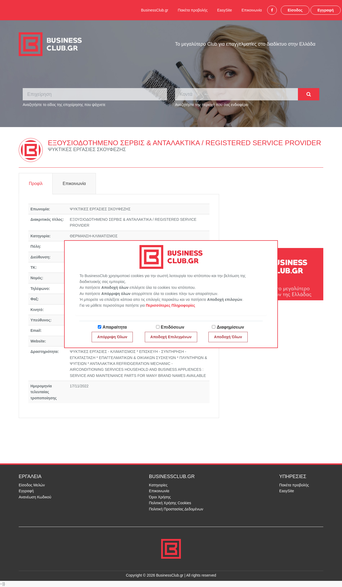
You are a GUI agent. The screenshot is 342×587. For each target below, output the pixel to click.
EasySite (224, 10)
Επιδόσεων (172, 327)
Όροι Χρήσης (160, 497)
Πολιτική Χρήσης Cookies (170, 503)
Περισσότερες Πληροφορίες (170, 305)
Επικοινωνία (252, 10)
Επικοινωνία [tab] (74, 183)
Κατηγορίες (158, 485)
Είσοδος (295, 10)
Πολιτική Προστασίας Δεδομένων (176, 509)
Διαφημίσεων (230, 327)
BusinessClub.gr (154, 10)
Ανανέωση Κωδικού (35, 497)
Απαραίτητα (115, 327)
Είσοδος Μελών (32, 485)
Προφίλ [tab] (35, 183)
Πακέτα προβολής (193, 10)
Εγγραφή (325, 10)
